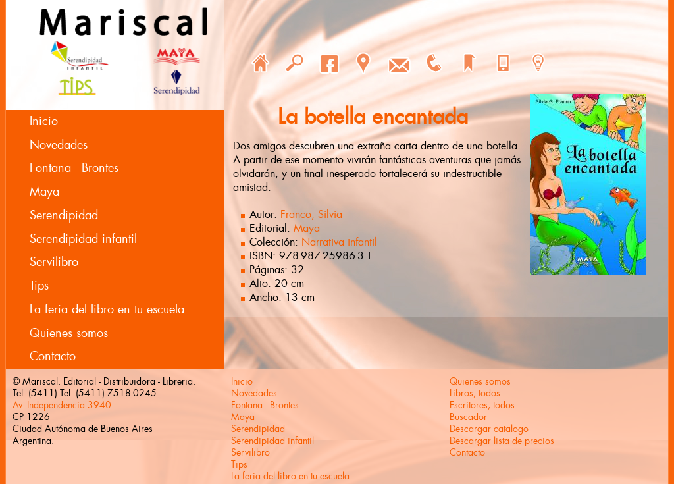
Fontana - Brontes (74, 168)
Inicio (44, 121)
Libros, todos (475, 393)
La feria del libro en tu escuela (107, 309)
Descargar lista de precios (502, 440)
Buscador (468, 417)
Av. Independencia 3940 (62, 405)
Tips (39, 286)
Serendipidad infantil (83, 239)
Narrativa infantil (339, 242)
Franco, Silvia (311, 214)
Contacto (53, 356)
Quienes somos (69, 333)
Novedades (59, 145)
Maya (44, 192)
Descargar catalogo (489, 429)
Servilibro (54, 262)
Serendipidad (64, 215)
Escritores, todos (482, 405)
